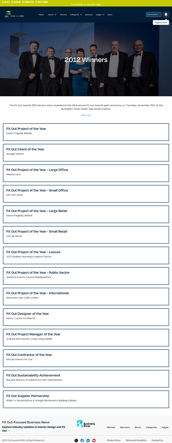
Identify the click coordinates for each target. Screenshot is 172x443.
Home (41, 14)
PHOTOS (86, 115)
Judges (100, 14)
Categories (76, 14)
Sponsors (89, 14)
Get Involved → (153, 14)
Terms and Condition (136, 440)
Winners (63, 14)
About (52, 14)
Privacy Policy (114, 440)
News (110, 14)
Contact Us (157, 440)
